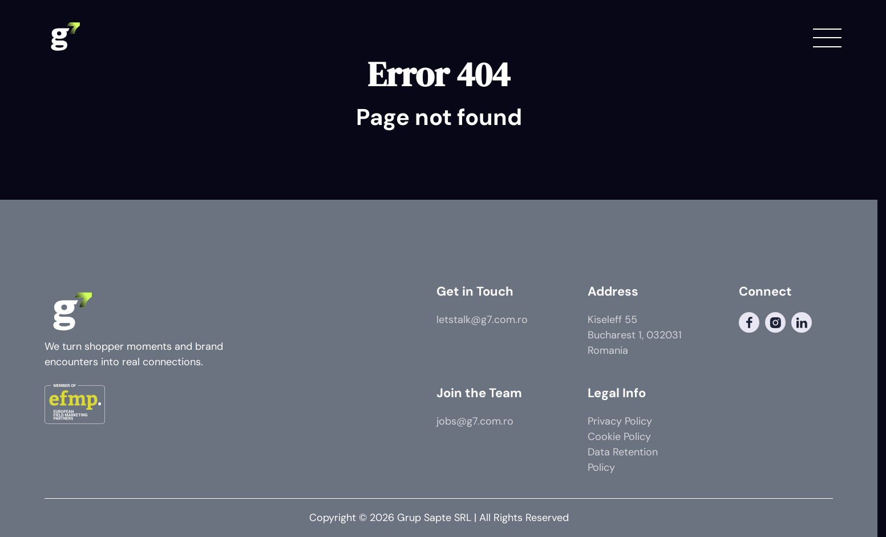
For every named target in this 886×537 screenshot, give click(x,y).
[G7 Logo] (64, 37)
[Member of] (74, 406)
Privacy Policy (620, 421)
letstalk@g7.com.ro (482, 319)
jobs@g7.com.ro (474, 421)
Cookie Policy (619, 436)
